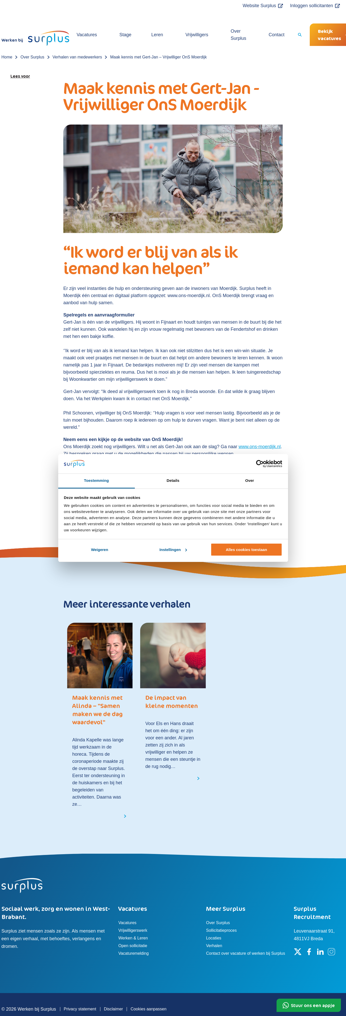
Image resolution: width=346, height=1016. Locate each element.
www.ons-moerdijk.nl (259, 432)
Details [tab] (173, 480)
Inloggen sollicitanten (298, 5)
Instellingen (173, 549)
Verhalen (214, 931)
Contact (255, 24)
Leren (161, 24)
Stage (140, 24)
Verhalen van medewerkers (77, 43)
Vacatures (113, 24)
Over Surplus (223, 24)
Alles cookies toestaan (246, 549)
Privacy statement (80, 995)
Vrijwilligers (188, 24)
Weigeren (99, 549)
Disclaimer (113, 995)
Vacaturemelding (133, 939)
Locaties (213, 924)
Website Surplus (246, 5)
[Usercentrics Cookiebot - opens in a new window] (259, 464)
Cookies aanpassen (148, 995)
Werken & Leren (133, 924)
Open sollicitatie (132, 931)
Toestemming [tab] (96, 480)
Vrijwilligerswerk (132, 916)
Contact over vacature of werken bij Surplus (245, 939)
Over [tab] (249, 480)
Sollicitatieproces (221, 916)
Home (7, 43)
